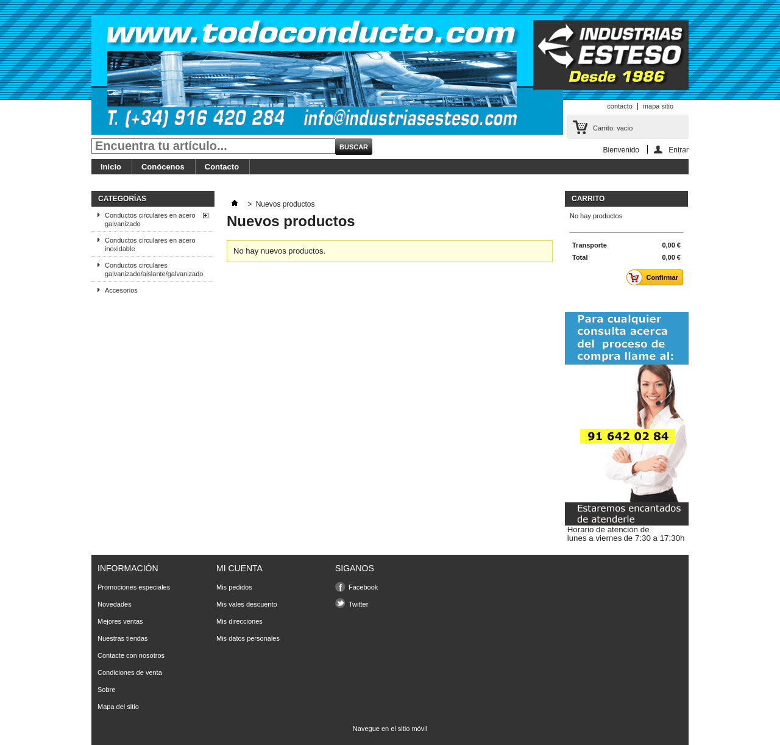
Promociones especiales (134, 587)
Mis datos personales (248, 638)
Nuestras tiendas (123, 638)
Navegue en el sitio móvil (390, 728)
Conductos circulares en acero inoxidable (150, 244)
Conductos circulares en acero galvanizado (150, 219)
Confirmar (655, 277)
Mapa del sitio (118, 706)
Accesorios (121, 290)
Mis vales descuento (246, 604)
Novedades (115, 604)
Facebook (363, 587)
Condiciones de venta (130, 672)
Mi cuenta (239, 568)
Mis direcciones (239, 621)
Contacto (222, 166)
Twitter (358, 604)
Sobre (106, 689)
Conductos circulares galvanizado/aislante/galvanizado (154, 269)
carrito (588, 198)
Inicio (111, 166)
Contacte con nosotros (131, 655)
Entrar (678, 150)
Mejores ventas (120, 621)
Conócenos (163, 166)
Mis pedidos (234, 587)
